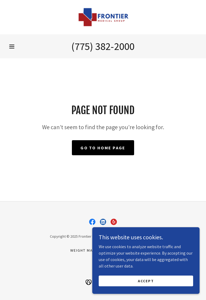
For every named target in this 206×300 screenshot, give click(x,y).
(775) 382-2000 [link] (102, 46)
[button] (11, 46)
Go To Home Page (102, 147)
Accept (146, 291)
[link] (103, 17)
